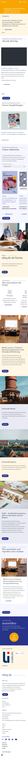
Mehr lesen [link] (5, 371)
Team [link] (3, 727)
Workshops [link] (9, 295)
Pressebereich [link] (5, 746)
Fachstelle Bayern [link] (5, 718)
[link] (3, 2)
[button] (2, 755)
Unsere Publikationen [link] (6, 704)
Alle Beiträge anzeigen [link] (6, 98)
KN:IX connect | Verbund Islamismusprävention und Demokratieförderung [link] (12, 581)
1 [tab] (2, 32)
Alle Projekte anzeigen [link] (6, 612)
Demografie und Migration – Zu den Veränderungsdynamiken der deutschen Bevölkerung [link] (13, 69)
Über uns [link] (5, 272)
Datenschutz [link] (4, 744)
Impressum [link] (4, 742)
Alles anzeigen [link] (6, 218)
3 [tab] (3, 32)
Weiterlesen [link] (7, 84)
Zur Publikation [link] (8, 214)
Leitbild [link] (3, 725)
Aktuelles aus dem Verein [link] (7, 729)
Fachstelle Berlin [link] (5, 716)
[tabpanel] (14, 25)
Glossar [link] (3, 706)
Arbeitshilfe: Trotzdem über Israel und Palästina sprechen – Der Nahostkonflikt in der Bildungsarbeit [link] (13, 133)
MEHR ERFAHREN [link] (8, 29)
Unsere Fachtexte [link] (5, 731)
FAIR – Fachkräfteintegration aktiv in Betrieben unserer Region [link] (14, 720)
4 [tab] (4, 32)
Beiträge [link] (3, 701)
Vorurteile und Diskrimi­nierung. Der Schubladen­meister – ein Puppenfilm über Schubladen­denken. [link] (9, 201)
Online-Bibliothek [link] (5, 703)
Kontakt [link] (3, 733)
